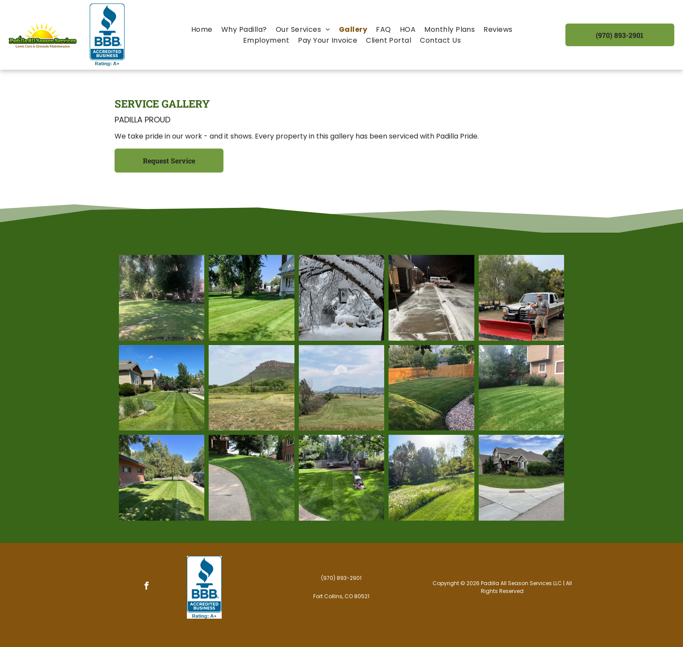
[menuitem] (202, 29)
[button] (303, 29)
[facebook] (147, 587)
